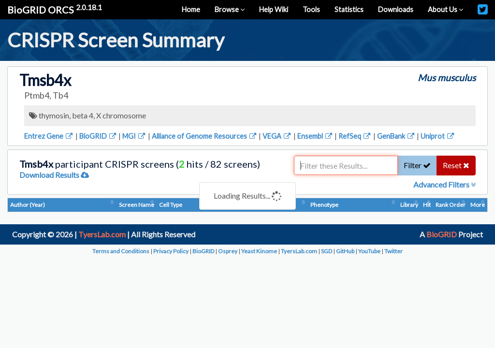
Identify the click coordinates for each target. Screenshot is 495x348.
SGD (326, 251)
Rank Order (451, 204)
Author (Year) (27, 204)
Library (409, 204)
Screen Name (136, 204)
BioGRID (98, 136)
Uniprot (438, 136)
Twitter (393, 251)
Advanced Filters (444, 184)
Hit (427, 204)
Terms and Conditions (120, 251)
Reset (456, 165)
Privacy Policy (171, 251)
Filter (417, 165)
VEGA (277, 136)
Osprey (227, 251)
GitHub (345, 251)
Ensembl (315, 136)
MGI (134, 136)
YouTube (369, 251)
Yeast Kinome (259, 251)
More (477, 204)
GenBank (396, 136)
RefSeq (355, 136)
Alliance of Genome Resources (205, 136)
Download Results (54, 174)
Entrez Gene (49, 136)
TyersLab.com (102, 234)
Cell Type (170, 204)
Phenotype (324, 204)
